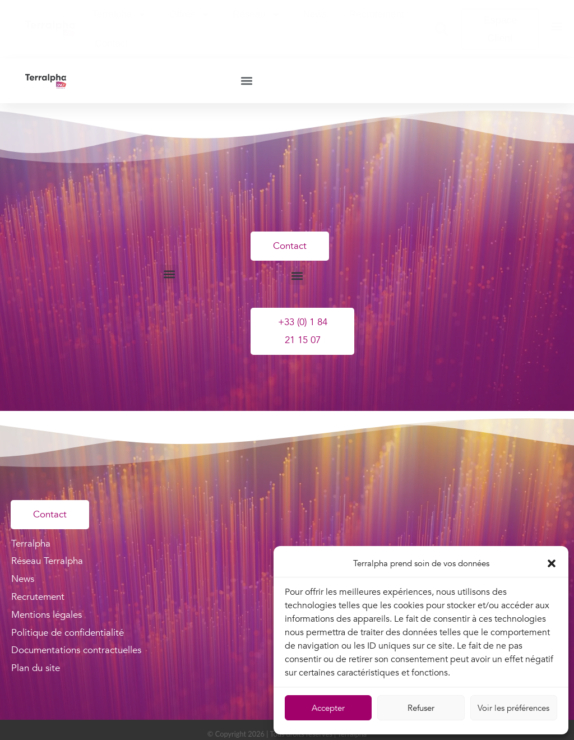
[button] (551, 563)
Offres (189, 14)
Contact (111, 43)
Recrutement (376, 14)
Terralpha (119, 14)
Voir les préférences (513, 708)
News (315, 14)
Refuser (421, 708)
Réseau (257, 14)
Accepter (328, 708)
